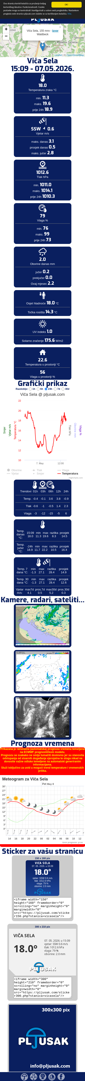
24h (49, 381)
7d (57, 381)
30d (65, 381)
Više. (70, 5)
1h (32, 381)
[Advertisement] (34, 73)
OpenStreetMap (75, 47)
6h (40, 381)
